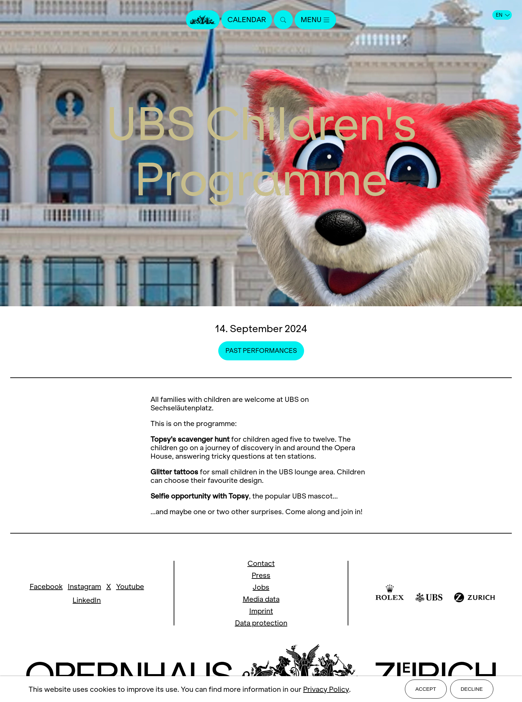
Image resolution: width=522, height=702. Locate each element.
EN (503, 15)
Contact (261, 563)
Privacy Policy (326, 689)
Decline (472, 689)
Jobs (261, 587)
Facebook (46, 586)
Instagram (84, 586)
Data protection (261, 623)
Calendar (246, 19)
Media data (261, 599)
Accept (425, 689)
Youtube (130, 586)
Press (261, 575)
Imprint (261, 611)
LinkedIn (87, 600)
